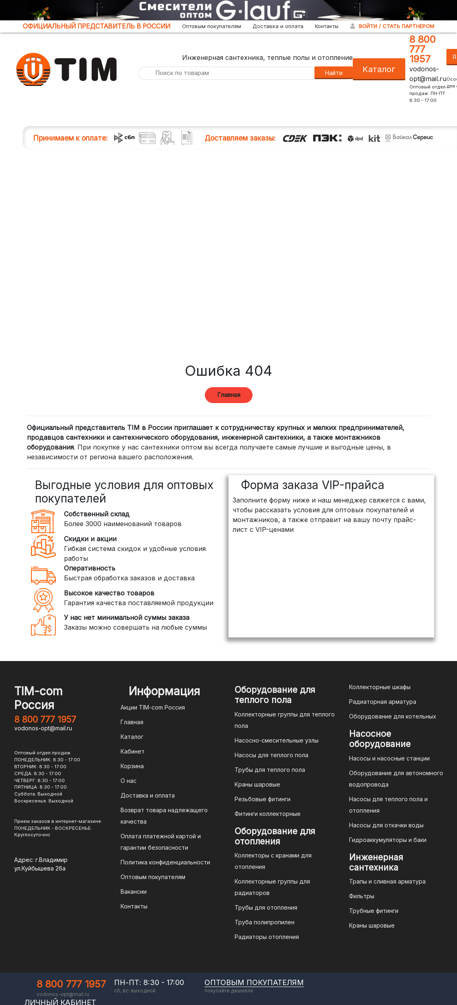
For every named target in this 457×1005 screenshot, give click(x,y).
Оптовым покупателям (211, 26)
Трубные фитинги (373, 910)
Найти (334, 73)
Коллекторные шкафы (380, 686)
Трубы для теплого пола (270, 769)
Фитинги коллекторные (268, 813)
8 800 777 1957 (422, 49)
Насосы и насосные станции (389, 758)
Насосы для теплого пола (271, 755)
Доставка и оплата (278, 26)
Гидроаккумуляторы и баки (387, 839)
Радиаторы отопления (267, 936)
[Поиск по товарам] (226, 73)
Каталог (379, 69)
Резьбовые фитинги (262, 799)
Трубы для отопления (266, 907)
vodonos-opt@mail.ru (43, 728)
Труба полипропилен (264, 922)
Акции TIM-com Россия (153, 707)
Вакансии (134, 891)
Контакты (326, 26)
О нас (128, 780)
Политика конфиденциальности (165, 862)
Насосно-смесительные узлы (277, 740)
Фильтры (361, 896)
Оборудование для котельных (392, 716)
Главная (228, 395)
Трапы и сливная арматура (387, 881)
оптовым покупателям (254, 982)
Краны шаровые (257, 784)
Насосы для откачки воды (386, 825)
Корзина (132, 766)
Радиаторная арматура (382, 701)
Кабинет (133, 751)
